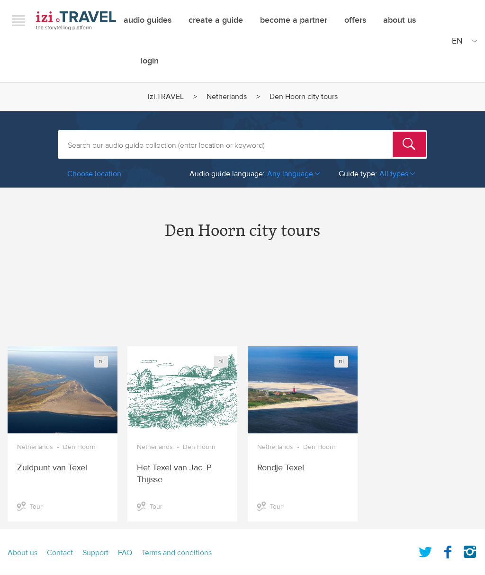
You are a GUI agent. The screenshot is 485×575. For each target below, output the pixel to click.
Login (150, 61)
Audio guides (147, 20)
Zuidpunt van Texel (52, 467)
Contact (60, 552)
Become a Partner (293, 20)
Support (95, 552)
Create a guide (216, 20)
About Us (399, 20)
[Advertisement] (242, 301)
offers (355, 20)
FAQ (125, 552)
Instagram (469, 550)
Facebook (447, 550)
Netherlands (227, 96)
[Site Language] (463, 41)
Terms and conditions (177, 552)
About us (22, 552)
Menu (18, 20)
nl (101, 361)
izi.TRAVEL (76, 20)
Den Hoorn (79, 447)
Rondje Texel (280, 467)
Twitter (425, 550)
